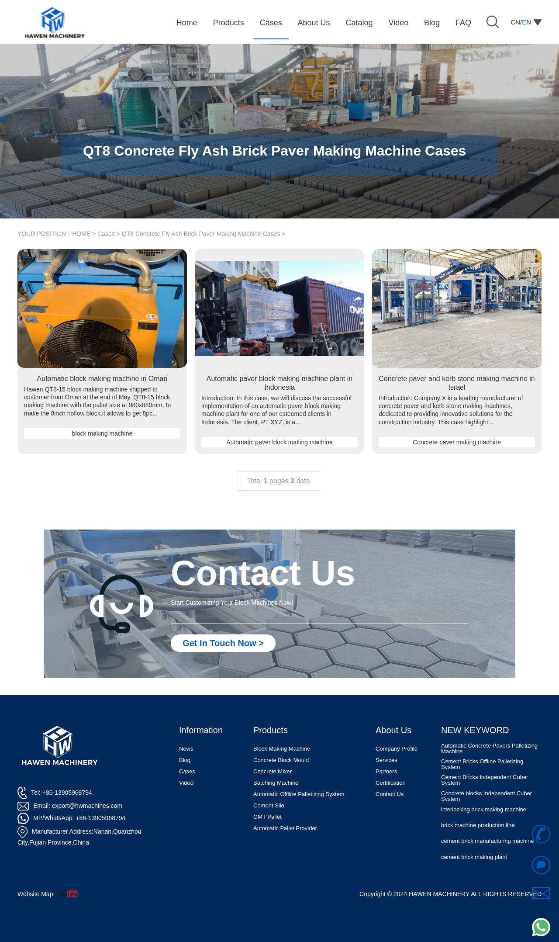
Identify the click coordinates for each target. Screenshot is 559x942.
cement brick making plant (474, 857)
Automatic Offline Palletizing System (299, 794)
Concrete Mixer (272, 771)
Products (270, 730)
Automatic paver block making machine (279, 442)
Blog (184, 760)
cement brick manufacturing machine (487, 841)
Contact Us (390, 794)
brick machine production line (477, 825)
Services (386, 760)
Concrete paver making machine (457, 442)
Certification (391, 782)
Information (201, 730)
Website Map (35, 893)
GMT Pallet (267, 817)
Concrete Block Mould (281, 760)
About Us (393, 730)
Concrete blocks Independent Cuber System (486, 796)
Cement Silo (268, 805)
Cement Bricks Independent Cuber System (484, 780)
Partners (386, 771)
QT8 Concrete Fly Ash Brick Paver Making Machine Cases (201, 233)
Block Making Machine (281, 748)
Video (186, 782)
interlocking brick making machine (483, 810)
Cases (106, 233)
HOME (81, 233)
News (186, 748)
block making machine (102, 433)
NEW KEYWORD (475, 730)
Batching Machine (275, 782)
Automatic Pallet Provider (285, 828)
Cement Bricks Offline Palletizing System (482, 764)
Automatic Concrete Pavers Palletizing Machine (489, 749)
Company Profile (397, 748)
